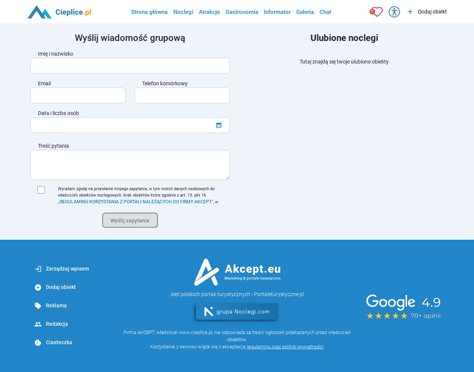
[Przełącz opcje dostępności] (394, 11)
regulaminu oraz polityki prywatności (285, 346)
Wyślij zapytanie (130, 221)
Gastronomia (242, 12)
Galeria (305, 12)
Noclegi (183, 12)
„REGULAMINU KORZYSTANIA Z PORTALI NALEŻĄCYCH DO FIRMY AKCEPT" (135, 201)
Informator (277, 12)
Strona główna (149, 12)
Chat (325, 12)
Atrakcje (209, 12)
